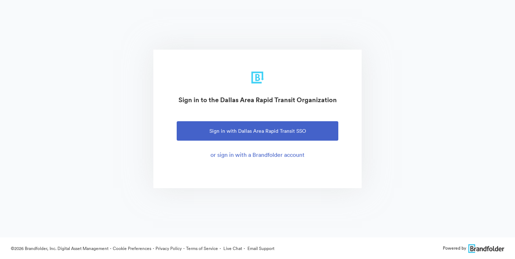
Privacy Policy (169, 248)
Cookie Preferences (132, 248)
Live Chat (232, 248)
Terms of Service (202, 248)
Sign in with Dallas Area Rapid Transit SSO (257, 131)
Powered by (473, 248)
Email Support (260, 248)
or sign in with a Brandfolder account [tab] (257, 154)
